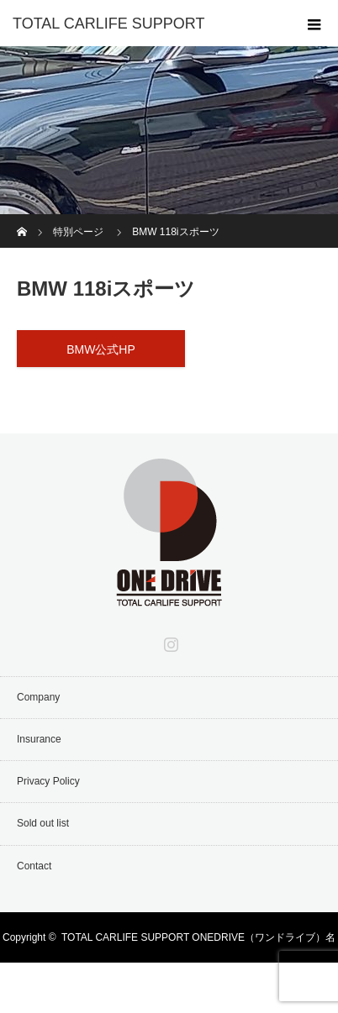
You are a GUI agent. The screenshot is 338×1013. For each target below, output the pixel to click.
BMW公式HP (100, 349)
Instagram (169, 640)
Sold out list (43, 823)
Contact (34, 866)
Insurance (39, 739)
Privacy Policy (48, 781)
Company (38, 697)
